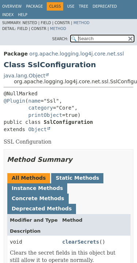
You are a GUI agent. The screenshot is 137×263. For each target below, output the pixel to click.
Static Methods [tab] (77, 178)
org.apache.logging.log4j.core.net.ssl (76, 54)
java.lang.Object (24, 76)
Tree (83, 6)
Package (34, 6)
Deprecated (104, 6)
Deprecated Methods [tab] (42, 208)
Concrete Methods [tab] (38, 198)
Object (37, 129)
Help (22, 15)
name (34, 101)
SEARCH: (60, 39)
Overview (12, 6)
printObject (45, 115)
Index (8, 15)
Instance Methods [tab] (37, 188)
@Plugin (14, 101)
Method (81, 23)
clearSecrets (80, 242)
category (40, 108)
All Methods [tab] (29, 178)
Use (71, 6)
